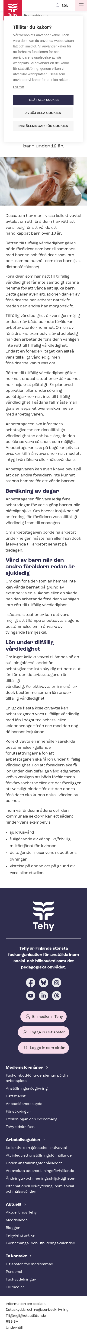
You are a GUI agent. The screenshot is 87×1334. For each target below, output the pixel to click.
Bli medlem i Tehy (47, 1017)
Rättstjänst (16, 1096)
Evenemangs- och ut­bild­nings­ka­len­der (40, 1243)
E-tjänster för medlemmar (29, 1264)
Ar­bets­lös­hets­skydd (24, 1104)
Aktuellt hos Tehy (21, 1212)
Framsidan (34, 16)
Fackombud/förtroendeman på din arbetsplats (37, 1078)
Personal (14, 1272)
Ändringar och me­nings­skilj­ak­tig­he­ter (40, 1179)
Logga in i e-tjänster (47, 1032)
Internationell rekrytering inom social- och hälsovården (40, 1189)
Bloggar (13, 1228)
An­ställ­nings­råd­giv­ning (27, 1089)
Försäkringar (18, 1112)
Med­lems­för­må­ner (25, 1067)
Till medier (15, 1287)
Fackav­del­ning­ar (21, 1279)
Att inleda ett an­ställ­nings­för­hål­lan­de (39, 1156)
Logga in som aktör (47, 1048)
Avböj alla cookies (43, 113)
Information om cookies (25, 1304)
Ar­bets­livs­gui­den (23, 1140)
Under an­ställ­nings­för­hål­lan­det (34, 1163)
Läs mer (18, 87)
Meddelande (17, 1220)
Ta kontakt (17, 1256)
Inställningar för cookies (43, 126)
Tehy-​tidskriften (20, 1127)
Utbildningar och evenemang (32, 1119)
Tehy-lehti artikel (20, 1236)
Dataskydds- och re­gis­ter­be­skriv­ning (37, 1310)
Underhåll (14, 1328)
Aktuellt (14, 1204)
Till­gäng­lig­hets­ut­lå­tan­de (26, 1316)
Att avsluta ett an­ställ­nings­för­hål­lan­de (40, 1171)
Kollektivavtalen (41, 687)
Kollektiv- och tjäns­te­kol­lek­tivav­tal (36, 1148)
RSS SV (12, 1322)
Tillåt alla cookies (43, 100)
